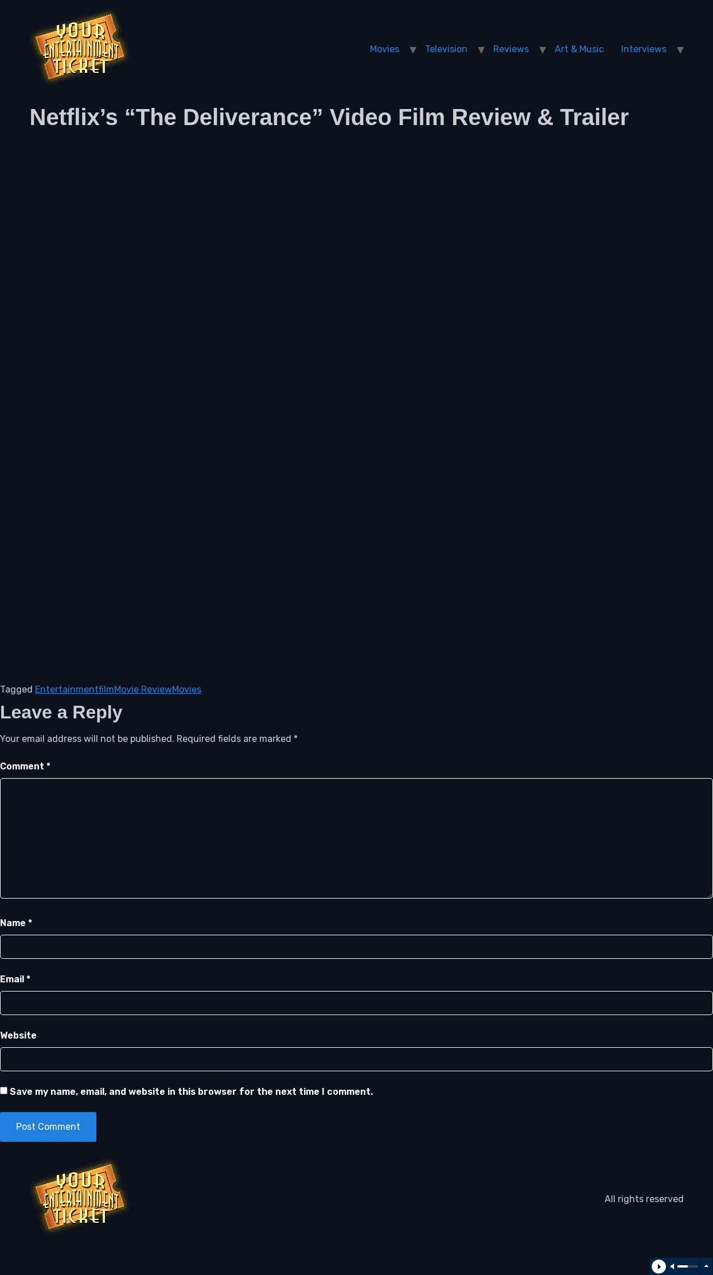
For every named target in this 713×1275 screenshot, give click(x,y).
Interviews (644, 49)
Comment (25, 766)
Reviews (511, 49)
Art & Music (579, 49)
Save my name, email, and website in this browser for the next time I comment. (191, 1091)
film (106, 689)
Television (446, 49)
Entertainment (67, 689)
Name (16, 923)
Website (18, 1035)
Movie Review (143, 689)
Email (15, 979)
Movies (384, 49)
